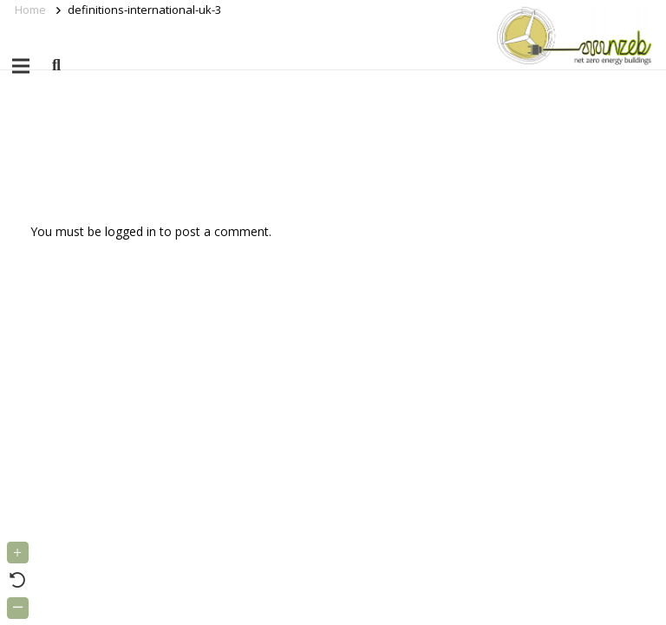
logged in (130, 231)
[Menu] (21, 66)
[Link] (571, 34)
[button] (56, 65)
